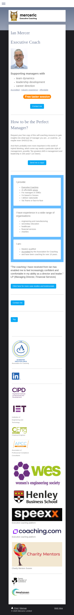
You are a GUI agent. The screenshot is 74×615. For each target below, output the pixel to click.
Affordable (44, 90)
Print (15, 608)
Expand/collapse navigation (37, 3)
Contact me (37, 106)
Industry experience (29, 90)
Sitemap (23, 608)
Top (14, 319)
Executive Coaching (30, 187)
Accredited (15, 90)
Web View (58, 608)
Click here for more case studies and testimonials (33, 286)
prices (35, 190)
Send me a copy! (37, 163)
